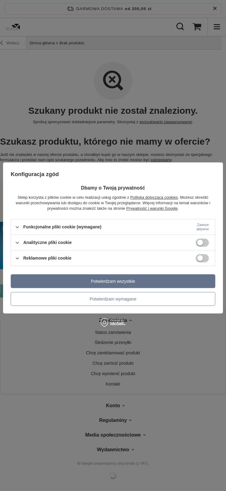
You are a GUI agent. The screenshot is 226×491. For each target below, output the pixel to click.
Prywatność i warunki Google (152, 208)
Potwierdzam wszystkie (113, 281)
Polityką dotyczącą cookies (154, 197)
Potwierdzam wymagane (113, 299)
